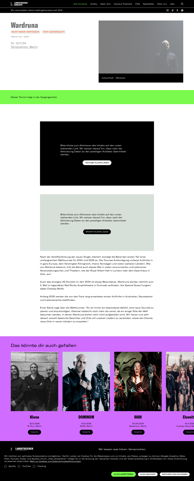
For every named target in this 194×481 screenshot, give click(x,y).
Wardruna (24, 25)
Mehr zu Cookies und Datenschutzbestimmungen (55, 461)
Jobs (172, 4)
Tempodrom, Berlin (24, 47)
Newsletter (148, 4)
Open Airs (105, 4)
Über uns (162, 4)
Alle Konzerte (80, 4)
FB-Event (120, 78)
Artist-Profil (108, 78)
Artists (93, 4)
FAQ (137, 4)
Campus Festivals (123, 4)
